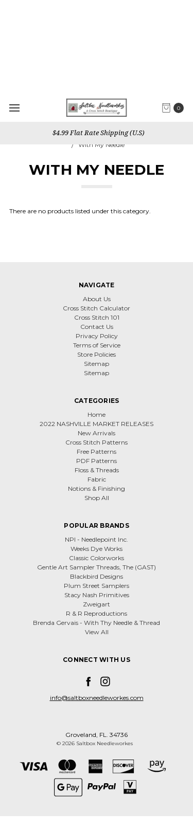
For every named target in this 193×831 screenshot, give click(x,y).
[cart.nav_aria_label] (175, 108)
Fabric (96, 479)
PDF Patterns (96, 461)
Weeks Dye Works (96, 548)
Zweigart (96, 604)
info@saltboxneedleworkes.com (97, 697)
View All (97, 632)
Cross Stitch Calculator (96, 308)
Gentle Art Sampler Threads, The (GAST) (96, 567)
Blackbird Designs (96, 576)
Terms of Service (96, 345)
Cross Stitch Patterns (96, 442)
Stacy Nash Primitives (96, 595)
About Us (97, 299)
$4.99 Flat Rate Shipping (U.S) (98, 132)
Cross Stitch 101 (96, 317)
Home (96, 414)
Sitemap (96, 363)
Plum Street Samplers (96, 585)
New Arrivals (96, 433)
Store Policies (96, 354)
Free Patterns (96, 451)
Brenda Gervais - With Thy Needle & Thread (96, 622)
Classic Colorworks (96, 558)
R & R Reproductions (96, 613)
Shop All (96, 498)
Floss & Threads (97, 470)
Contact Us (96, 326)
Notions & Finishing (96, 488)
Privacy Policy (97, 336)
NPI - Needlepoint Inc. (96, 539)
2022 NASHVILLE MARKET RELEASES (96, 424)
